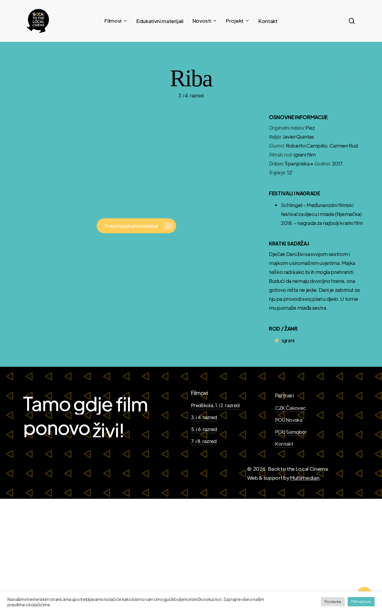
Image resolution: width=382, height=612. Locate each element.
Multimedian (304, 504)
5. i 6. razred (204, 455)
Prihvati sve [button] (361, 601)
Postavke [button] (332, 601)
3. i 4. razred (204, 443)
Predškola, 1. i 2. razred (215, 431)
